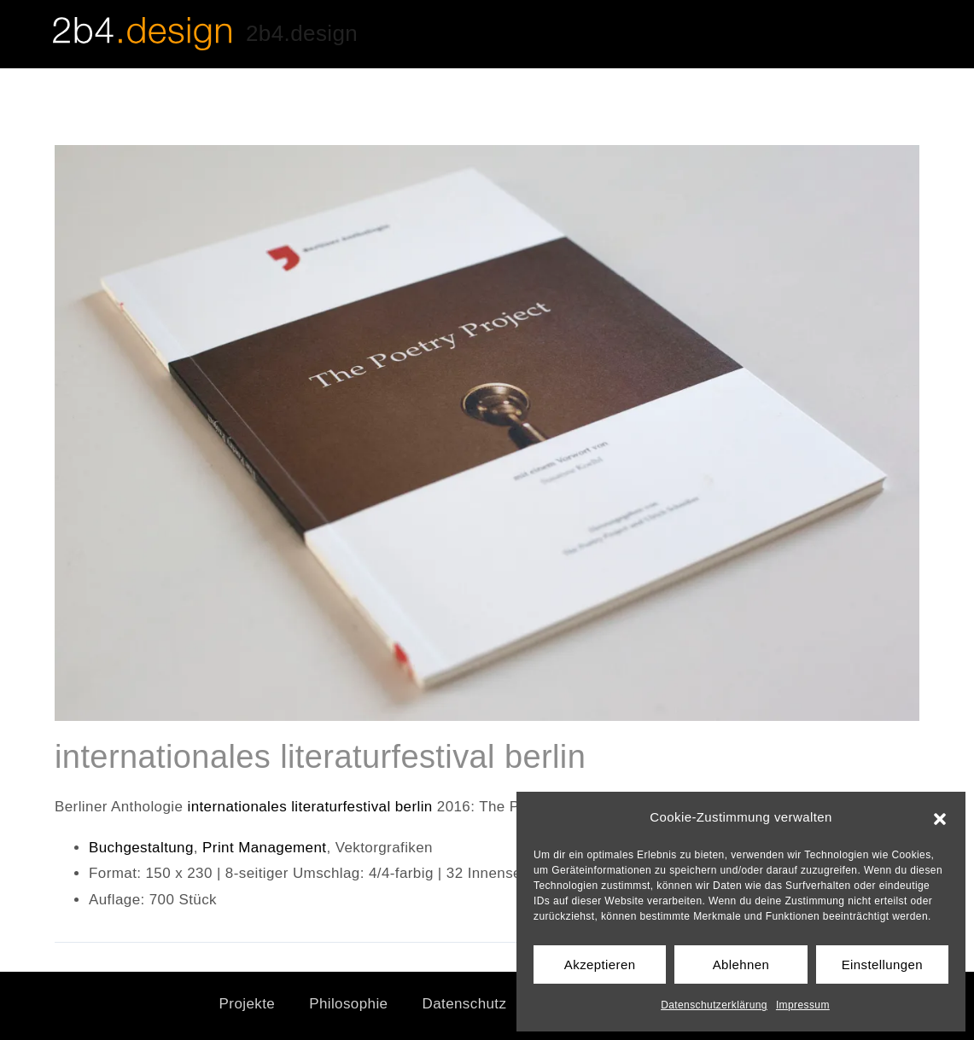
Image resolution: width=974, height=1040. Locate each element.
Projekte (247, 1004)
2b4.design (302, 33)
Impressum (803, 1005)
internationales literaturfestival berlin (311, 807)
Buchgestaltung (141, 848)
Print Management (264, 848)
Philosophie (348, 1004)
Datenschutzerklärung (714, 1005)
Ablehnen (741, 964)
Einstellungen (882, 964)
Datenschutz (464, 1004)
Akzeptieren (600, 964)
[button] (939, 817)
